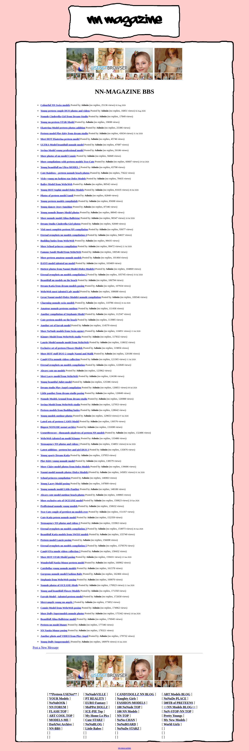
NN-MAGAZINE (124, 748)
